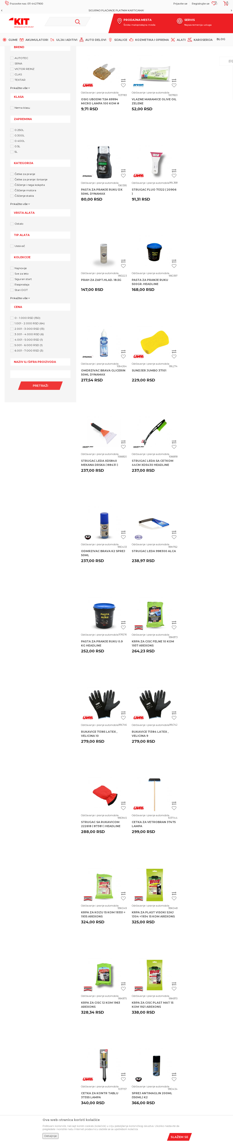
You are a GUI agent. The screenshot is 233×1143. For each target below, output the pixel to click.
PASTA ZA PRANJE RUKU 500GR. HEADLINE (200, 237)
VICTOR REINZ (24, 115)
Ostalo (19, 269)
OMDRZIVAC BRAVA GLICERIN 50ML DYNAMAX (103, 328)
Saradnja (67, 1030)
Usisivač (20, 292)
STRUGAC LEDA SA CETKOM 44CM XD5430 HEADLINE (102, 418)
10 (163, 826)
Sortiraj (193, 73)
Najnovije (21, 314)
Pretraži (40, 431)
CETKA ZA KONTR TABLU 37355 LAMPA (150, 780)
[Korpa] (224, 5)
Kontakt (66, 1037)
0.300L (20, 181)
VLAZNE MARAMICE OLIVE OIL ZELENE (154, 147)
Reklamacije (128, 1071)
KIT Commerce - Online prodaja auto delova (32, 50)
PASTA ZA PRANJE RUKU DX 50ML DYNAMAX (203, 147)
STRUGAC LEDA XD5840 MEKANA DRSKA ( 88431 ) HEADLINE (201, 330)
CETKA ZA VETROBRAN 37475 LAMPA (204, 599)
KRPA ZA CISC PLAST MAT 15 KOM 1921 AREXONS (102, 780)
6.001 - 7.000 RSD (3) (29, 396)
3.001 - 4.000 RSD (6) (29, 380)
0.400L (20, 187)
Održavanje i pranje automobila (100, 138)
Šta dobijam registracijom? (80, 1059)
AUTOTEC (21, 104)
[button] (68, 21)
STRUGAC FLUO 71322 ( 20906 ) (103, 237)
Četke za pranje (25, 220)
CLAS (18, 120)
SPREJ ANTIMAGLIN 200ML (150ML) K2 (202, 780)
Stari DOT (21, 336)
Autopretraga (172, 73)
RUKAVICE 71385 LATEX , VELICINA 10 (200, 509)
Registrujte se (200, 3)
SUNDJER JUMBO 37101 (149, 326)
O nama (66, 1015)
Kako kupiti (127, 1034)
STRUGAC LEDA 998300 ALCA (204, 416)
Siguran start (23, 325)
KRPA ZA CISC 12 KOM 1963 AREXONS (202, 689)
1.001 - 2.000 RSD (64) (30, 369)
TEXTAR (20, 126)
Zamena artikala (131, 1085)
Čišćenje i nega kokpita (30, 231)
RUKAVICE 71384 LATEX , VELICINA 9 (99, 599)
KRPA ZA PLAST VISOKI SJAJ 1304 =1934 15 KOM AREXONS (153, 689)
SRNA (18, 109)
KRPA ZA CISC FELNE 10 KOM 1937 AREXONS (153, 509)
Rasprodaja (22, 330)
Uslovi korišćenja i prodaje (138, 1015)
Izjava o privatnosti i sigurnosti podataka (140, 1025)
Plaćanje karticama (133, 1056)
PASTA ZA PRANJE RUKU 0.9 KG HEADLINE (102, 509)
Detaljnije (50, 1136)
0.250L (19, 176)
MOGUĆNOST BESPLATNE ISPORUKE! (116, 10)
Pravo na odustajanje (134, 1063)
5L (16, 197)
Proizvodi (70, 50)
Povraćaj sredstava (132, 1078)
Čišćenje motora (25, 236)
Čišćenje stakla (24, 241)
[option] (116, 10)
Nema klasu (22, 153)
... (154, 826)
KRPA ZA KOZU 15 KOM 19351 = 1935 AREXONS (103, 689)
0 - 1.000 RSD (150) (27, 364)
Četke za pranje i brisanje (31, 225)
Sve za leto (21, 319)
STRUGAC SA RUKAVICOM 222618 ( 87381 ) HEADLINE (151, 599)
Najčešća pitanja (72, 1044)
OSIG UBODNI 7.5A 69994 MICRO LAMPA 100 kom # (100, 147)
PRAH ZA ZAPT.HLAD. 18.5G (152, 235)
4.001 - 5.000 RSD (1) (29, 385)
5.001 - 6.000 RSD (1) (29, 391)
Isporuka (125, 1042)
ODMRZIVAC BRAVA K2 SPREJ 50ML (154, 418)
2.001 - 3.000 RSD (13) (29, 374)
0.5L (17, 192)
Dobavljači (68, 1052)
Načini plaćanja (130, 1049)
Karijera (66, 1023)
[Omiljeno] (214, 4)
